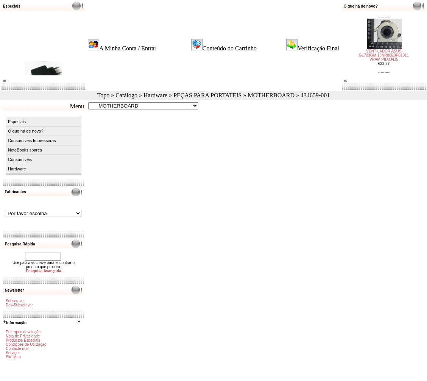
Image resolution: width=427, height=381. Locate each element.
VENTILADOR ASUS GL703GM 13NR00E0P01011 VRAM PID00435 (384, 53)
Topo (103, 95)
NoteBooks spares (25, 150)
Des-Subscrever (19, 305)
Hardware (155, 95)
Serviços (13, 353)
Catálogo (126, 95)
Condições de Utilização (26, 344)
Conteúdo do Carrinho (230, 48)
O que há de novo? (26, 131)
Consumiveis (20, 159)
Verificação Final (318, 48)
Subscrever (15, 301)
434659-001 (315, 95)
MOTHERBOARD (271, 95)
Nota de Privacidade (23, 336)
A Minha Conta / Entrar (127, 48)
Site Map (13, 357)
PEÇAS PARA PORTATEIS (207, 95)
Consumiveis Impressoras (32, 140)
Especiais (17, 121)
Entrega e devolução (23, 332)
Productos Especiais (23, 340)
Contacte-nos (17, 349)
